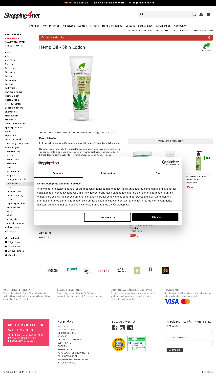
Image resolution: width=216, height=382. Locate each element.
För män (10, 84)
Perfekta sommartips (75, 2)
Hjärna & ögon (13, 96)
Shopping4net (134, 30)
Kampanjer (180, 26)
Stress (8, 131)
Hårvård (11, 163)
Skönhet (34, 26)
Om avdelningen (14, 251)
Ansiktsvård (13, 151)
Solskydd (12, 219)
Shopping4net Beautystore (73, 359)
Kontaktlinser (51, 26)
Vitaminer (11, 231)
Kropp (174, 30)
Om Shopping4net (67, 356)
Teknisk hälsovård (15, 139)
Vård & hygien (162, 30)
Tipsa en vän (105, 133)
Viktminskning (13, 227)
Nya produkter (15, 42)
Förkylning (11, 88)
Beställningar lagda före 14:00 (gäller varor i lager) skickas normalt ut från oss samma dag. (81, 293)
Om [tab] (157, 173)
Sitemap (33, 372)
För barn (10, 72)
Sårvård (10, 215)
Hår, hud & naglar (14, 92)
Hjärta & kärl (12, 100)
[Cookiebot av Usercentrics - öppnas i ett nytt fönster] (164, 162)
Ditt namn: (172, 326)
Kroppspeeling (15, 195)
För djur (9, 76)
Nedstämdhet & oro (15, 123)
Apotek (82, 26)
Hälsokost (69, 26)
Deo (10, 187)
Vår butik (11, 255)
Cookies (62, 346)
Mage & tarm (12, 115)
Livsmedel (11, 112)
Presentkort (13, 46)
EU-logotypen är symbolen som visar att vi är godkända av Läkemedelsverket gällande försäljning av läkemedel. (135, 295)
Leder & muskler (14, 108)
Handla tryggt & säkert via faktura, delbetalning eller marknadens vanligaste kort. (188, 296)
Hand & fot (13, 159)
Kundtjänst (12, 238)
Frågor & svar (13, 242)
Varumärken (163, 26)
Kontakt (62, 336)
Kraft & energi (13, 104)
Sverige (207, 372)
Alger (8, 52)
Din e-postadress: (176, 338)
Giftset (10, 155)
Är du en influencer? (69, 339)
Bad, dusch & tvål (17, 179)
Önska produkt (14, 246)
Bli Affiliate (64, 343)
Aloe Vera (10, 60)
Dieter (9, 64)
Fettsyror (11, 68)
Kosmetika (13, 171)
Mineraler (11, 119)
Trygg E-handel (66, 363)
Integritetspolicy (68, 349)
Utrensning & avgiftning (17, 143)
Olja (10, 199)
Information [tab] (108, 173)
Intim (9, 167)
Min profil (63, 326)
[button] (208, 14)
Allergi (8, 56)
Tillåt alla (155, 217)
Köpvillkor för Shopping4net (74, 353)
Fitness (94, 26)
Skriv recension (83, 133)
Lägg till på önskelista (55, 133)
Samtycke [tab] (58, 173)
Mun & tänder (13, 207)
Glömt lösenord (67, 333)
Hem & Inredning (112, 26)
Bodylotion (185, 30)
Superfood (10, 135)
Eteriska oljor (15, 191)
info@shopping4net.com (21, 341)
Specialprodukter (13, 127)
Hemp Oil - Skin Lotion (203, 30)
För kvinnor (11, 80)
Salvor (9, 211)
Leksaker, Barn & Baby (139, 26)
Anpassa (107, 217)
